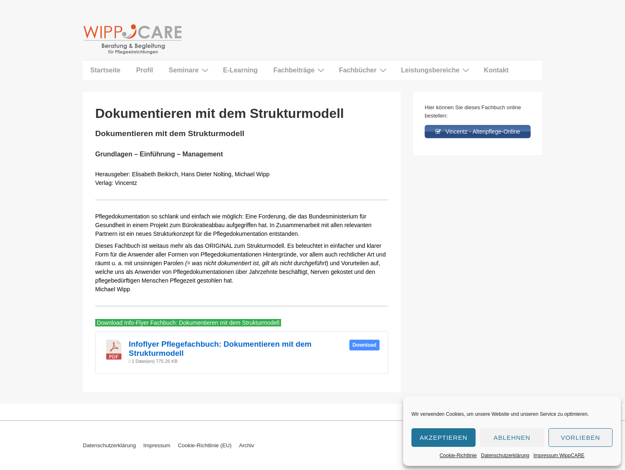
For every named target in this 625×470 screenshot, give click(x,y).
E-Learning (240, 70)
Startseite (105, 70)
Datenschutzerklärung (505, 455)
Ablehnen (512, 437)
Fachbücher (364, 70)
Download (364, 345)
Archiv (246, 445)
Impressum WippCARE (559, 455)
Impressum (156, 445)
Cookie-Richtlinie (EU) (205, 445)
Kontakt (496, 70)
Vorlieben (580, 437)
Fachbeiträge (300, 70)
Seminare (190, 70)
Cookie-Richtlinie (458, 455)
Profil (144, 70)
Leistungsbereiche (436, 70)
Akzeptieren (443, 437)
